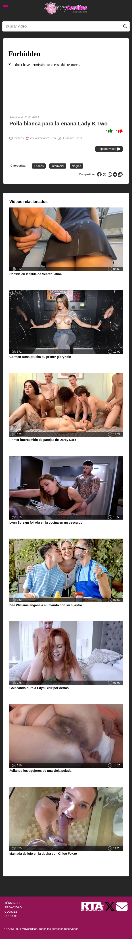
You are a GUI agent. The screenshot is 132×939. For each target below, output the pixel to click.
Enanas (39, 166)
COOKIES (10, 911)
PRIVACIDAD (13, 907)
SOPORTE (11, 916)
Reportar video (109, 149)
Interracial (57, 166)
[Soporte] (122, 906)
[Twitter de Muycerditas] (110, 906)
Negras (76, 166)
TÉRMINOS (12, 903)
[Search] (66, 26)
